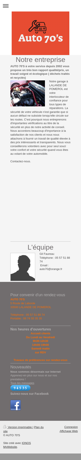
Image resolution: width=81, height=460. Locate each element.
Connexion (71, 427)
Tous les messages (22, 383)
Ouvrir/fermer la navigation (40, 5)
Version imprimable (18, 427)
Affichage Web (69, 431)
